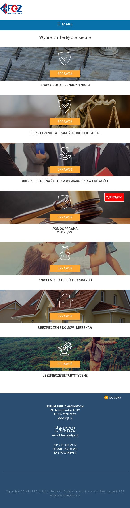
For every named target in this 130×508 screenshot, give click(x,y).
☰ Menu (65, 24)
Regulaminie (73, 495)
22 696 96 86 (67, 427)
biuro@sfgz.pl (69, 435)
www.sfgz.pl (65, 418)
